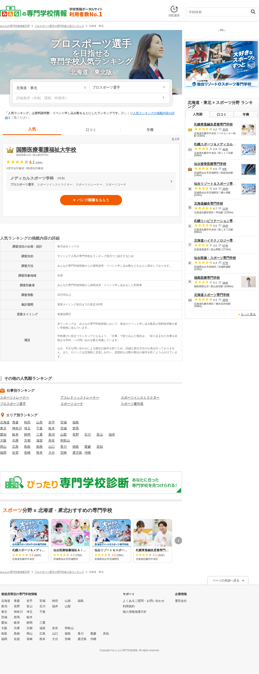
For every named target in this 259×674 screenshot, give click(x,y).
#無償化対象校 (34, 168)
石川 (87, 434)
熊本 (39, 452)
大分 (51, 452)
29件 (225, 188)
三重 (39, 434)
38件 (225, 299)
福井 (112, 434)
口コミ (91, 130)
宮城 (63, 422)
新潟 (51, 434)
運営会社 (181, 600)
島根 (39, 447)
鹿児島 (77, 452)
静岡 (27, 434)
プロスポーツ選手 (13, 404)
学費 (150, 130)
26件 (225, 225)
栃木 (51, 428)
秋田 (27, 422)
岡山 (3, 447)
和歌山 (65, 440)
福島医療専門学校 (207, 278)
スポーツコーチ (72, 404)
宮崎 (63, 452)
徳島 (75, 447)
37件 (225, 262)
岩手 (51, 422)
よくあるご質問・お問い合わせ (143, 600)
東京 (3, 428)
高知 (100, 447)
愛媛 (87, 447)
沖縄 (87, 452)
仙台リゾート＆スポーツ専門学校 (218, 184)
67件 (225, 245)
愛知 (3, 434)
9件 (224, 168)
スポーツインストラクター (140, 397)
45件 (225, 149)
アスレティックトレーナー (80, 397)
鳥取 (27, 447)
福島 (75, 422)
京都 (27, 440)
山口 (51, 447)
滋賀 (39, 440)
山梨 (63, 434)
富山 (100, 434)
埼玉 (27, 428)
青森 (15, 422)
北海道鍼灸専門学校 (208, 203)
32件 (225, 129)
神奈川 (17, 428)
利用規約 (129, 606)
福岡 (3, 452)
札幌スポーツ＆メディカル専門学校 (220, 144)
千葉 (39, 428)
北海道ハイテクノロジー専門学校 (218, 240)
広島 (15, 447)
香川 (63, 447)
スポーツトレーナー (14, 397)
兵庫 (15, 440)
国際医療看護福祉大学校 (46, 150)
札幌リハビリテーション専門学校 (218, 221)
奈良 (51, 440)
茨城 (63, 428)
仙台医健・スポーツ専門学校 (215, 258)
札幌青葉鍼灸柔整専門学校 (213, 124)
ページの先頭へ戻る (226, 580)
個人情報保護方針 (135, 611)
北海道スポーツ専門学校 (211, 295)
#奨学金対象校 (15, 168)
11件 (225, 208)
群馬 (75, 428)
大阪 (3, 440)
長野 (75, 434)
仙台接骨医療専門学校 (210, 164)
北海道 (5, 422)
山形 (39, 422)
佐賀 (15, 452)
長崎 (27, 452)
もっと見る (248, 314)
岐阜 (15, 434)
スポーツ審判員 (132, 404)
